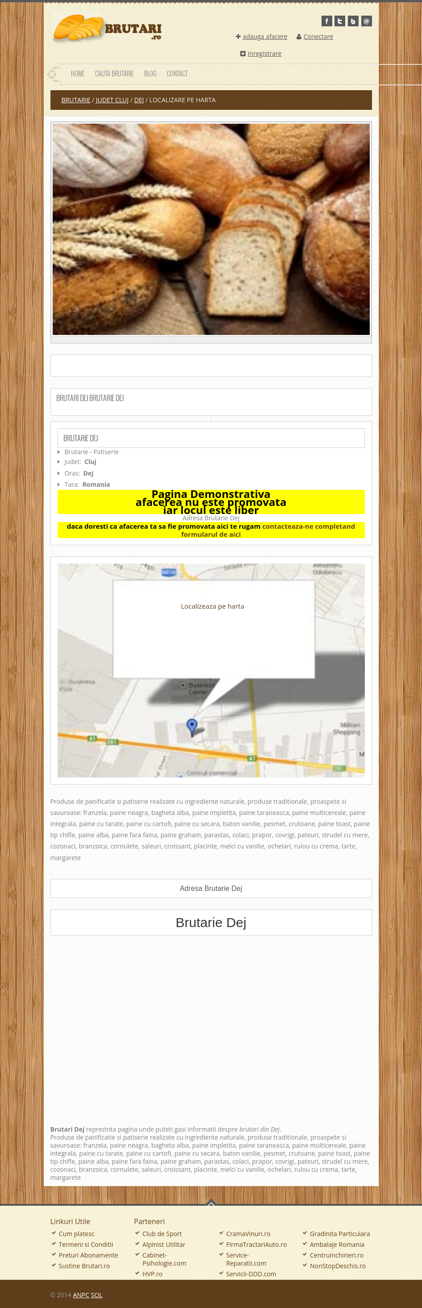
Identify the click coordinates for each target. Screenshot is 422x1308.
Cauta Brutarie (114, 73)
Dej (139, 100)
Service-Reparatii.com (246, 1259)
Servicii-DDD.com (251, 1274)
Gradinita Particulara (340, 1233)
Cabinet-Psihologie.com (164, 1259)
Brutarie (76, 100)
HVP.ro (152, 1274)
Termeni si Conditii (86, 1244)
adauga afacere (262, 36)
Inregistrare (261, 53)
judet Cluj (112, 100)
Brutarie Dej (80, 438)
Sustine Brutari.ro (84, 1266)
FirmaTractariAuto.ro (256, 1244)
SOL (97, 1295)
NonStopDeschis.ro (338, 1266)
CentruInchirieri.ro (337, 1255)
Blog (150, 73)
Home (77, 73)
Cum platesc (77, 1233)
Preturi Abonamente (88, 1255)
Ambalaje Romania (337, 1244)
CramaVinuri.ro (248, 1233)
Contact (177, 73)
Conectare (315, 36)
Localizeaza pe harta (212, 606)
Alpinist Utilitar (163, 1244)
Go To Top (211, 1202)
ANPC (81, 1295)
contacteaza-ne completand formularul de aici (268, 530)
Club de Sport (162, 1233)
